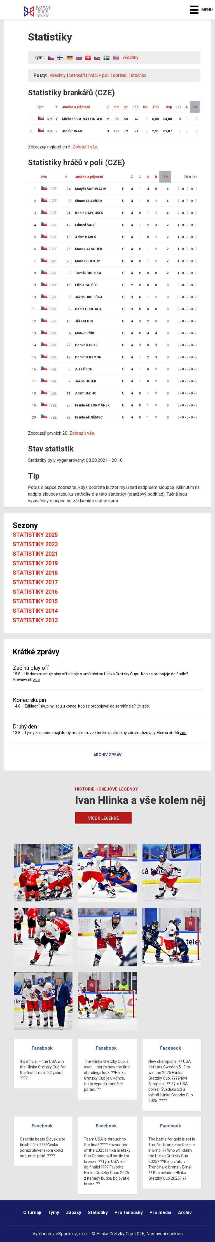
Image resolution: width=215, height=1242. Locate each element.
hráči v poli (98, 75)
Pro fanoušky (128, 1212)
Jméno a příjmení (76, 107)
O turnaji (32, 1212)
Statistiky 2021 (35, 553)
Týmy (53, 1212)
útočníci (138, 75)
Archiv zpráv (107, 755)
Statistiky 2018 (35, 572)
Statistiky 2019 (35, 563)
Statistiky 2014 (35, 610)
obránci (120, 75)
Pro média (160, 1212)
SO (178, 107)
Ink (145, 107)
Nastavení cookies (164, 1233)
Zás (135, 107)
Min (116, 107)
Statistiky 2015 (35, 601)
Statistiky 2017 (35, 582)
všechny (131, 57)
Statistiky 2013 (35, 620)
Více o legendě (103, 818)
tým (40, 107)
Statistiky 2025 (35, 534)
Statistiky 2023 (35, 544)
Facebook (42, 1048)
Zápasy (73, 1212)
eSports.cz (66, 1233)
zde (36, 679)
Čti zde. (143, 706)
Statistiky (98, 1212)
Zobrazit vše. (85, 147)
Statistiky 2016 (35, 591)
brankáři (77, 75)
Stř (126, 107)
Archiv (185, 1212)
